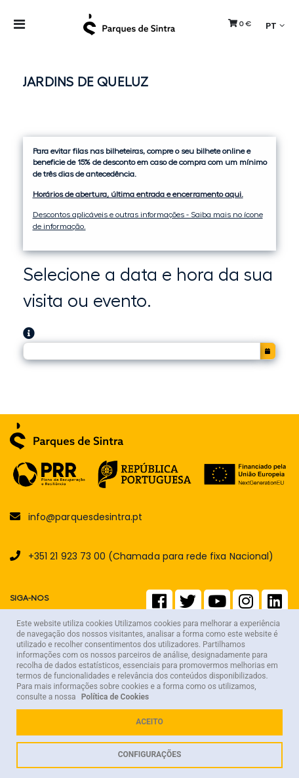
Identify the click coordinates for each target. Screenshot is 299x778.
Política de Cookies (115, 696)
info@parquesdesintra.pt (85, 516)
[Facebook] (159, 604)
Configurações (150, 754)
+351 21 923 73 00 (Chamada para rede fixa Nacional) (150, 556)
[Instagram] (246, 604)
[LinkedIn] (275, 604)
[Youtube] (217, 604)
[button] (239, 23)
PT (271, 25)
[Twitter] (188, 604)
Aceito (149, 721)
